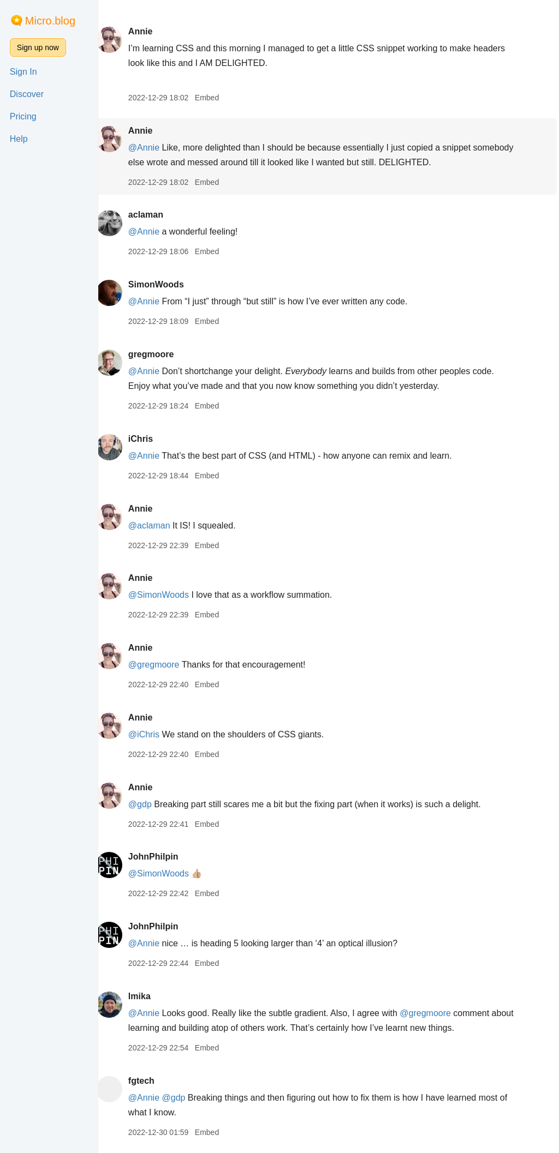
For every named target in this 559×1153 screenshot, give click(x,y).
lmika (149, 996)
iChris (150, 438)
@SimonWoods (168, 594)
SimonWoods (166, 284)
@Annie (153, 147)
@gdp (150, 804)
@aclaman (159, 525)
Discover (27, 94)
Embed (217, 97)
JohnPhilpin (163, 856)
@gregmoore (163, 664)
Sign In (23, 71)
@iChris (153, 734)
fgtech (151, 1080)
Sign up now (38, 47)
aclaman (155, 214)
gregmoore (161, 354)
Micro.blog (50, 21)
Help (19, 138)
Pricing (23, 116)
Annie (150, 31)
